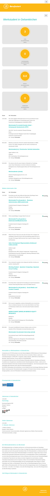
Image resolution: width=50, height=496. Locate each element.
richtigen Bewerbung (29, 449)
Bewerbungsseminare (43, 466)
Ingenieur (15, 338)
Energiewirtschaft (33, 251)
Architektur (11, 178)
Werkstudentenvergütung (40, 459)
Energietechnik (26, 251)
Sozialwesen (11, 135)
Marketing (29, 253)
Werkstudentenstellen (13, 465)
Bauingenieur (16, 178)
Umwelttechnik (20, 255)
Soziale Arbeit (26, 133)
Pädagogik (21, 133)
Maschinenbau (14, 156)
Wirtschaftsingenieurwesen (23, 156)
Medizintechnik (18, 227)
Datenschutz (43, 492)
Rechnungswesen (21, 320)
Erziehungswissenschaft (13, 133)
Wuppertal (11, 154)
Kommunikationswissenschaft (15, 253)
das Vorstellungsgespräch (42, 465)
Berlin (10, 294)
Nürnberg (10, 273)
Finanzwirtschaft (14, 320)
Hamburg (10, 318)
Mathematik (33, 253)
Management (23, 253)
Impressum (43, 490)
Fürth (10, 225)
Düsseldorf (11, 176)
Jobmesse (19, 458)
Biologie (21, 251)
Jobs (9, 452)
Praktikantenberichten (8, 447)
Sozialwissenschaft (18, 135)
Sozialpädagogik (32, 133)
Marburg (10, 249)
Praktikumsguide (43, 454)
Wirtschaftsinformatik (30, 338)
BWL (10, 156)
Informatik (11, 208)
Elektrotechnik (11, 227)
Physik (37, 253)
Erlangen (10, 207)
